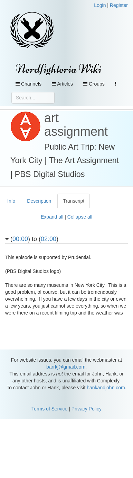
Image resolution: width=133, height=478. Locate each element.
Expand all (52, 217)
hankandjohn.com (106, 387)
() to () (31, 239)
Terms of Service (49, 408)
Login (100, 5)
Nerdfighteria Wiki (59, 68)
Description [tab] (39, 201)
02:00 (48, 239)
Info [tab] (11, 201)
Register (119, 5)
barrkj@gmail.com (65, 367)
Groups (94, 84)
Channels (28, 84)
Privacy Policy (87, 408)
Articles (62, 84)
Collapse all (79, 217)
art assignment (76, 125)
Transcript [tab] (73, 201)
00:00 (20, 239)
